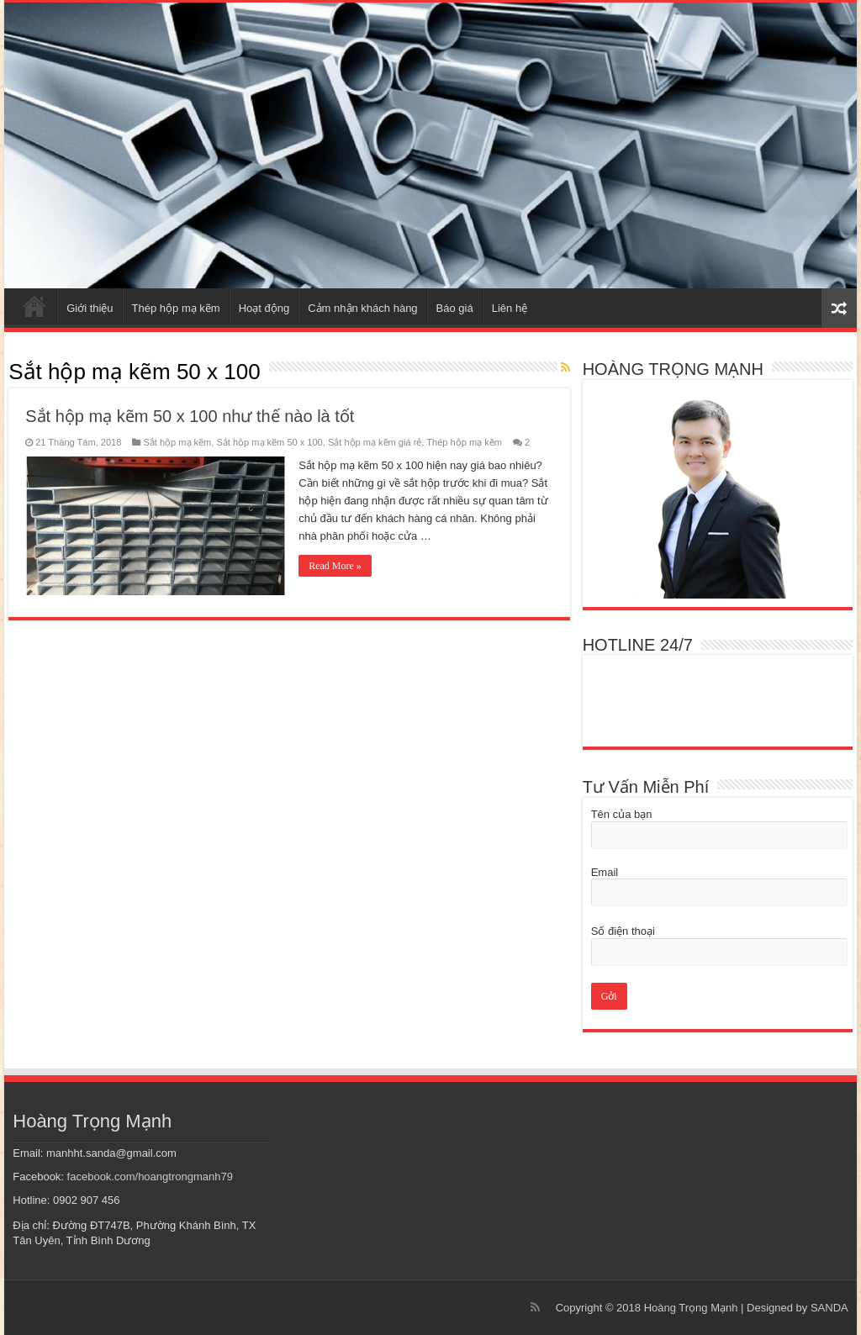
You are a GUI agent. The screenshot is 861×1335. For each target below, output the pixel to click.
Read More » (335, 566)
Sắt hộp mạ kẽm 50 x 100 (269, 442)
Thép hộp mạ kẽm (176, 308)
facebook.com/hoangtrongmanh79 (150, 1176)
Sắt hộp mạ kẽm (177, 442)
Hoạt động (264, 308)
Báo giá (454, 308)
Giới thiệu (89, 308)
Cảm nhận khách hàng (362, 308)
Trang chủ (34, 306)
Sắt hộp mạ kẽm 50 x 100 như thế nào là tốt (189, 416)
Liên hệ (509, 308)
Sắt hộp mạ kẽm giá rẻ (374, 442)
